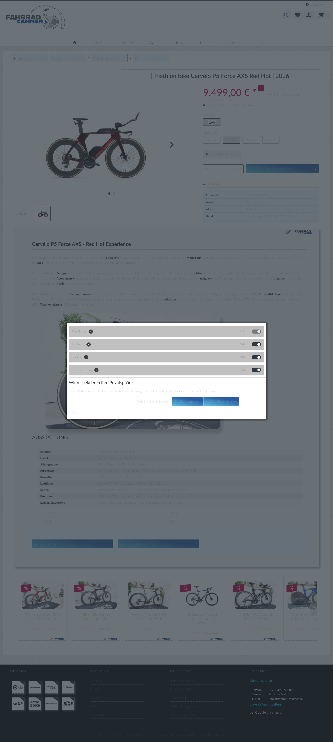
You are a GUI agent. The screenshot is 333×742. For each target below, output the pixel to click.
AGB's (74, 413)
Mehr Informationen (202, 391)
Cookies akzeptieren (187, 401)
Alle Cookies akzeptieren (221, 401)
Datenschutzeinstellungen (153, 401)
